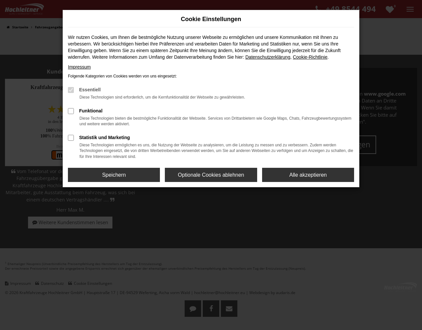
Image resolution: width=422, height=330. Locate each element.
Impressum (79, 67)
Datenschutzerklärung (267, 57)
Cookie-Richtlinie (310, 57)
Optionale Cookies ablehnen (211, 175)
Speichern (114, 175)
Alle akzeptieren (308, 175)
